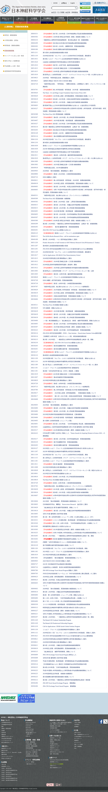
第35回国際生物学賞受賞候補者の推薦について (58, 677)
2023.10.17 (34, 255)
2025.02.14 (34, 127)
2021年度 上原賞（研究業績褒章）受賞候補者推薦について (67, 489)
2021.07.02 (34, 486)
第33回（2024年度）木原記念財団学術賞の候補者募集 (66, 186)
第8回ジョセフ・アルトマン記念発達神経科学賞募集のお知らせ (70, 233)
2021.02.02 (34, 539)
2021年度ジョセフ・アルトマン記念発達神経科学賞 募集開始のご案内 (66, 551)
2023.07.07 (34, 286)
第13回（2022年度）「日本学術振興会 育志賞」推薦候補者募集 (69, 424)
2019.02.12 (34, 680)
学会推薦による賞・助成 (12, 66)
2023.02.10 (34, 342)
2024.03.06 (34, 220)
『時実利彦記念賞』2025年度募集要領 (55, 168)
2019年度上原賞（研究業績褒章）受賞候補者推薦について (62, 648)
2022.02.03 (34, 445)
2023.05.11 (34, 305)
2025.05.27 (34, 108)
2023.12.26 (34, 242)
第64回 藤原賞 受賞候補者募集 (58, 377)
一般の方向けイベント (31, 764)
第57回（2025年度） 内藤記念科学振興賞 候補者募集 (65, 102)
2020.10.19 (34, 554)
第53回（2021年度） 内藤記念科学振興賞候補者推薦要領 (67, 510)
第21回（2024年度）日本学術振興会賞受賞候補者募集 (66, 217)
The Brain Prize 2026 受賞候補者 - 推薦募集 (56, 114)
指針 (2, 726)
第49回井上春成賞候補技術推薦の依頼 (55, 246)
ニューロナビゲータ (6, 740)
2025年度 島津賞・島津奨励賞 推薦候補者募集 (64, 120)
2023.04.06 (34, 320)
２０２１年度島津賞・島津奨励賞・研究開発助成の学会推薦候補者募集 (71, 520)
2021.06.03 (34, 504)
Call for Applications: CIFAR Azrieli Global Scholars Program (61, 626)
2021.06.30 (34, 489)
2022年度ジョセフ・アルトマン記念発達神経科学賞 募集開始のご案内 (66, 461)
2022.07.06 (34, 390)
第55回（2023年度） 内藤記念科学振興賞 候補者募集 (65, 314)
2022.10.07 (34, 377)
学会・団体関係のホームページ (81, 734)
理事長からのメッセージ (7, 736)
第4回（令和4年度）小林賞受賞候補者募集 (62, 383)
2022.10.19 (34, 374)
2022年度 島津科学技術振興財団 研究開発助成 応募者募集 (62, 414)
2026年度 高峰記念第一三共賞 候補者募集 (61, 68)
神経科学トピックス (6, 748)
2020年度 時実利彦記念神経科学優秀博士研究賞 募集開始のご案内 (64, 639)
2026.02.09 (34, 43)
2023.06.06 (34, 299)
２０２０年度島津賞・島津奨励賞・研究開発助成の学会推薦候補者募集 (66, 604)
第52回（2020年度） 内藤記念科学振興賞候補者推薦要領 (61, 592)
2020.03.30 (34, 604)
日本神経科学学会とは (6, 722)
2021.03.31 (34, 520)
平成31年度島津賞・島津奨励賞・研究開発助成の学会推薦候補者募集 (66, 661)
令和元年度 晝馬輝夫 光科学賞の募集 (55, 658)
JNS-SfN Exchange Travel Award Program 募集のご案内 (60, 570)
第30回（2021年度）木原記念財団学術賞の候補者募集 (66, 492)
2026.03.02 (34, 37)
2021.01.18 (34, 545)
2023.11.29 (34, 252)
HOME (55, 3)
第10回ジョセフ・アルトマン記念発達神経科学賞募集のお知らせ (64, 59)
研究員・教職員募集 (11, 35)
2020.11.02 (34, 551)
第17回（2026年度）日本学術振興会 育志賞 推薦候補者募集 (67, 34)
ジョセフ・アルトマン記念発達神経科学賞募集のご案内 (61, 629)
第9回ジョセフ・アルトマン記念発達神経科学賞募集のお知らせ (64, 146)
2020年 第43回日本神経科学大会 (9, 780)
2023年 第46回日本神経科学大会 (9, 774)
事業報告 (52, 741)
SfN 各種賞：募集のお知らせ (52, 308)
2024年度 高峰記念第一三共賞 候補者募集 (62, 261)
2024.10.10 (34, 158)
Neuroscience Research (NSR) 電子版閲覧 (59, 759)
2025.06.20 (34, 96)
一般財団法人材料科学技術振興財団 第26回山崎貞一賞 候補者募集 (66, 40)
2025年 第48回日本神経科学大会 (9, 770)
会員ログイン (53, 765)
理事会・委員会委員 (6, 728)
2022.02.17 (34, 439)
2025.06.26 (34, 93)
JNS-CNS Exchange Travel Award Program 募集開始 (59, 686)
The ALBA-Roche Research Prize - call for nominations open (61, 236)
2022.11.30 (34, 358)
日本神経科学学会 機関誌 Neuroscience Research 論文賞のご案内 (65, 504)
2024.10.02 (34, 164)
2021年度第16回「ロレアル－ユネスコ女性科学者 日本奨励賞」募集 (65, 548)
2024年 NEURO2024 (6, 772)
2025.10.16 (34, 65)
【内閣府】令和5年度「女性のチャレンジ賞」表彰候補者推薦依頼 (64, 336)
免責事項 (76, 740)
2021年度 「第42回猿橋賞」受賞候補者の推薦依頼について (62, 501)
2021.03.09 (34, 526)
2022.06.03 (34, 405)
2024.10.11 (34, 155)
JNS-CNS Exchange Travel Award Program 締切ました (59, 655)
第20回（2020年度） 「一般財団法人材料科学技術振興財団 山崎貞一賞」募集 (68, 617)
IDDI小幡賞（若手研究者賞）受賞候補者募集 (58, 280)
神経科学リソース (54, 747)
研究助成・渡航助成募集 (12, 45)
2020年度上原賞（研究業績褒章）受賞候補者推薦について (62, 577)
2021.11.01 (34, 461)
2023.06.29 (34, 289)
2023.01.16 (34, 355)
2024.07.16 (34, 177)
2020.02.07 (34, 617)
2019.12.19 (34, 626)
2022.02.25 (34, 433)
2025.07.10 (34, 84)
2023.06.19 (34, 293)
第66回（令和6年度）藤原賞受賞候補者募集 (62, 155)
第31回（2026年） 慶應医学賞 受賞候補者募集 (64, 46)
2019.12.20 (34, 620)
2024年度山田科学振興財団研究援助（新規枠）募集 (60, 264)
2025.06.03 (34, 105)
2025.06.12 (34, 102)
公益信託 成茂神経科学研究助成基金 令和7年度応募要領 (61, 152)
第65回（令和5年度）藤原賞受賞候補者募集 (62, 274)
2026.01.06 (34, 49)
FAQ (75, 748)
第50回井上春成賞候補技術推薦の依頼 (55, 142)
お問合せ (64, 3)
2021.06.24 (34, 492)
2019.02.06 (34, 683)
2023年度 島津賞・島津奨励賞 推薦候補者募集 (64, 311)
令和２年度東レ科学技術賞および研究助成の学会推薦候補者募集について (67, 614)
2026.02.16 (34, 40)
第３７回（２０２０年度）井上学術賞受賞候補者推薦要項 (62, 601)
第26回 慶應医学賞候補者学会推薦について (62, 539)
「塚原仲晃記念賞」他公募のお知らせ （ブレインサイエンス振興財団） (66, 387)
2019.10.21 (34, 636)
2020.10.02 (34, 558)
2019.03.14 (34, 664)
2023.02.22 (34, 330)
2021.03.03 (34, 529)
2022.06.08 (34, 399)
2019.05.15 (34, 651)
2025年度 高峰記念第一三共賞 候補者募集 (62, 164)
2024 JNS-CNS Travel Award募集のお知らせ (57, 230)
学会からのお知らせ (6, 758)
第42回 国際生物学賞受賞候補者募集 (60, 49)
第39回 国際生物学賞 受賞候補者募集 (61, 349)
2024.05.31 (34, 195)
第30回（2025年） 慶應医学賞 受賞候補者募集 (63, 133)
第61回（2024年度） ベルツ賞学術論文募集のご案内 (60, 239)
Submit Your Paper (30, 729)
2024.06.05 (34, 186)
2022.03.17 (34, 430)
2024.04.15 (34, 205)
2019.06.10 (34, 648)
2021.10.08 (34, 467)
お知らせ (28, 736)
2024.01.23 (34, 233)
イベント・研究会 (30, 762)
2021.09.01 (34, 473)
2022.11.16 (34, 361)
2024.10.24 (34, 152)
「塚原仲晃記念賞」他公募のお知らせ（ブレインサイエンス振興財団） (66, 195)
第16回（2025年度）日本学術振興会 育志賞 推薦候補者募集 (67, 123)
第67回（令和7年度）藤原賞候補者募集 (61, 65)
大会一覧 (3, 764)
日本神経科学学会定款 (6, 724)
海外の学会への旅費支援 (12, 61)
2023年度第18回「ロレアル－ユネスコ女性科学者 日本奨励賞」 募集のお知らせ (69, 358)
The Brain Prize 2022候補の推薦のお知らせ (56, 480)
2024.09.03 (34, 171)
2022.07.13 (34, 386)
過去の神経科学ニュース (56, 767)
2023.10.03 (34, 274)
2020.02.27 (34, 610)
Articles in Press (29, 724)
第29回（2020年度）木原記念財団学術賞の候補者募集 (60, 580)
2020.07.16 (34, 567)
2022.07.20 (34, 383)
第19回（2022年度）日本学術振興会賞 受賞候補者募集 (66, 439)
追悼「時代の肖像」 (54, 753)
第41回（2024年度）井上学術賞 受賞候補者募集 (64, 208)
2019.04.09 (34, 654)
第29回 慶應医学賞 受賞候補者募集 (61, 227)
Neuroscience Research (31, 722)
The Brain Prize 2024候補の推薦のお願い (56, 305)
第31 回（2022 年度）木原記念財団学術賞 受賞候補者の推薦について (72, 396)
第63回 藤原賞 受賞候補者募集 (58, 464)
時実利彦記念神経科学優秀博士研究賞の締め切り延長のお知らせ (64, 607)
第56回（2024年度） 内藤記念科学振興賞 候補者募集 (65, 205)
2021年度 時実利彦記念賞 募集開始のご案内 (57, 555)
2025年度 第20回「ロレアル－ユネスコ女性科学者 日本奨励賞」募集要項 (67, 139)
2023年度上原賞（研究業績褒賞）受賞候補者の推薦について (68, 293)
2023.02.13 (34, 339)
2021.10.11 (34, 464)
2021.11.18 (34, 454)
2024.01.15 (34, 236)
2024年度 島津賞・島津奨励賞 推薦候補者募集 (64, 211)
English (72, 3)
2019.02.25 (34, 667)
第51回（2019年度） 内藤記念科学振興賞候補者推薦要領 (61, 645)
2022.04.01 (34, 424)
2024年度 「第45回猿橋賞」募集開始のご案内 (58, 171)
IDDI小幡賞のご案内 (49, 177)
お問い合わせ (77, 732)
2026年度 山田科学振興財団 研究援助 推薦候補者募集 (65, 71)
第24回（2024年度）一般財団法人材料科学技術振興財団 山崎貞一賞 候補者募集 (70, 224)
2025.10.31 (34, 59)
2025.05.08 (34, 114)
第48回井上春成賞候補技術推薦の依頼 (55, 355)
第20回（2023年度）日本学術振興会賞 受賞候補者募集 (66, 330)
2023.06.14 (34, 296)
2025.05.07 (34, 117)
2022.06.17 (34, 393)
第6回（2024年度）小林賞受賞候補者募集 (62, 174)
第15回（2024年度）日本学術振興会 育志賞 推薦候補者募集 (68, 214)
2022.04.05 (34, 420)
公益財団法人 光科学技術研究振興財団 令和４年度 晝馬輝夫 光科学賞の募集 (68, 427)
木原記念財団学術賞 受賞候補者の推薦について (64, 296)
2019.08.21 (34, 639)
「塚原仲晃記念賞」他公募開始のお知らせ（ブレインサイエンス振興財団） (68, 486)
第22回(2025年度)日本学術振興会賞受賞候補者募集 (65, 130)
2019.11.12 (34, 632)
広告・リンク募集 (78, 744)
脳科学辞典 (4, 754)
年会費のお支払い (54, 743)
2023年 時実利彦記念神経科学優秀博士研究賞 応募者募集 (61, 361)
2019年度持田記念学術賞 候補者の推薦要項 (57, 673)
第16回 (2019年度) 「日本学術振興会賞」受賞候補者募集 (61, 667)
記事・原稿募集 (78, 746)
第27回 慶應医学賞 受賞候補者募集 (60, 442)
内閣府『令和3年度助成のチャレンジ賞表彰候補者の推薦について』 (65, 542)
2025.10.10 (34, 74)
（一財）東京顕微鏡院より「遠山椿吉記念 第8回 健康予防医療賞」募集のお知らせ (71, 320)
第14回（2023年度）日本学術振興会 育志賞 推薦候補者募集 (68, 324)
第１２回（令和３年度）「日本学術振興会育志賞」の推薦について (70, 523)
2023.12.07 (34, 245)
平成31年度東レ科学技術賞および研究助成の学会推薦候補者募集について (67, 670)
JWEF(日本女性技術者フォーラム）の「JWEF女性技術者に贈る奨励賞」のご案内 (70, 573)
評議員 (3, 730)
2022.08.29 (34, 380)
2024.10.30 (34, 145)
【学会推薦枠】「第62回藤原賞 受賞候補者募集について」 (63, 558)
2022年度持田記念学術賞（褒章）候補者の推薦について (66, 430)
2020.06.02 (34, 588)
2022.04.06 (34, 408)
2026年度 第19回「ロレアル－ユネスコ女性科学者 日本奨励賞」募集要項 (67, 56)
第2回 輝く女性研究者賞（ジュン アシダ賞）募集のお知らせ (63, 595)
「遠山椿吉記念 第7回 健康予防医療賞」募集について (60, 507)
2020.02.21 (34, 614)
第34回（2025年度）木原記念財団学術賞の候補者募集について (68, 99)
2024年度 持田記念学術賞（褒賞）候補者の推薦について (66, 220)
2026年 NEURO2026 (6, 768)
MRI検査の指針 (53, 728)
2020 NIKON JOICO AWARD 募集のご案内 (56, 561)
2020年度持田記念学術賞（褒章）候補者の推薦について (61, 611)
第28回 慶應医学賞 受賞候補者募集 (60, 346)
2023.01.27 (34, 352)
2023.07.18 (34, 283)
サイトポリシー (78, 738)
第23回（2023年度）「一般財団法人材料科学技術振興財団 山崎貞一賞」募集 (68, 339)
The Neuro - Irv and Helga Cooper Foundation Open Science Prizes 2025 (64, 93)
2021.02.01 (34, 542)
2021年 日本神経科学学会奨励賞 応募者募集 (57, 564)
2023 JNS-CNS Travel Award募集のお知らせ (62, 342)
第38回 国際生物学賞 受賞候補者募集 (61, 445)
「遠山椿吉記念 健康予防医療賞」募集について (59, 651)
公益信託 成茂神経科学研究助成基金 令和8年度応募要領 (61, 62)
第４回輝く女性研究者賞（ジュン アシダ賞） (58, 420)
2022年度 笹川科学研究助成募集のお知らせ (57, 473)
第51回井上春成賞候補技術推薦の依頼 (55, 52)
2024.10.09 (34, 161)
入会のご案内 (77, 722)
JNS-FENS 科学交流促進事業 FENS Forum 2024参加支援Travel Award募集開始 (68, 249)
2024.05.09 (34, 198)
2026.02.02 (34, 46)
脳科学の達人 (4, 750)
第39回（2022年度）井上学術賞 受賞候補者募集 (64, 411)
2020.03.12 (34, 607)
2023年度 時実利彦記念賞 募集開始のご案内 (57, 380)
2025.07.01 (34, 89)
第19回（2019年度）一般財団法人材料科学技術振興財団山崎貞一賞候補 (66, 680)
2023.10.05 (34, 271)
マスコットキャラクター (7, 756)
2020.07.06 (34, 570)
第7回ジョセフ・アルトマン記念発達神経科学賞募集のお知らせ (70, 352)
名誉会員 (3, 732)
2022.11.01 (34, 368)
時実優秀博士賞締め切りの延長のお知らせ (57, 526)
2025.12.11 (34, 52)
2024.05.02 (34, 201)
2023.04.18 (34, 308)
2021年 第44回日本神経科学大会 (9, 778)
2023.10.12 (34, 261)
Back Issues (28, 727)
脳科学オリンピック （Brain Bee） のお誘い (11, 752)
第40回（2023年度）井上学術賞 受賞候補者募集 (64, 317)
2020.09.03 (34, 561)
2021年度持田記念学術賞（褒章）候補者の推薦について (66, 529)
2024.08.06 (34, 174)
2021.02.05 (34, 536)
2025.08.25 (34, 77)
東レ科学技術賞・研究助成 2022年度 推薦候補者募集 (65, 390)
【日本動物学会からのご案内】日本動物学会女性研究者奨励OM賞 (65, 664)
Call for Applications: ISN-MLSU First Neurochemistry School (61, 255)
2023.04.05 (34, 323)
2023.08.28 (34, 277)
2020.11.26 (34, 548)
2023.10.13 (34, 258)
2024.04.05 (34, 211)
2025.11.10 (34, 55)
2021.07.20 (34, 483)
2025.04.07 (34, 120)
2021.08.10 (34, 476)
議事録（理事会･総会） (55, 740)
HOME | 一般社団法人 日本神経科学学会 (14, 717)
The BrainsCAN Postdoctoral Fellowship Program (58, 623)
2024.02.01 (34, 230)
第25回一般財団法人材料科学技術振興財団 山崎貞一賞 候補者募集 (66, 127)
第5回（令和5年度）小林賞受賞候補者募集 (62, 283)
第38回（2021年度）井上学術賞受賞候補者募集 (63, 476)
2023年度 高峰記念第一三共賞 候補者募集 (61, 374)
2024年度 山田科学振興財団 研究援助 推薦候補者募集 (66, 268)
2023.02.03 (34, 345)
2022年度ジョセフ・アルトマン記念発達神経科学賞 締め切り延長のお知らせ (68, 448)
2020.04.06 (34, 595)
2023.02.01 (34, 349)
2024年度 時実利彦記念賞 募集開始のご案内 (57, 258)
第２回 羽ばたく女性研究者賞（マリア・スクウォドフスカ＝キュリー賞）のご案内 (70, 364)
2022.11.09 (34, 364)
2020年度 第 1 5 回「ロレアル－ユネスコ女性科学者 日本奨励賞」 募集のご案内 (69, 633)
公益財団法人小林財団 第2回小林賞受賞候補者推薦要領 (61, 567)
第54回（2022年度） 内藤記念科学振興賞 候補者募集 (65, 408)
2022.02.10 (34, 442)
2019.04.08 (34, 658)
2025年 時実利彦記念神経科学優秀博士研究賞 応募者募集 (61, 149)
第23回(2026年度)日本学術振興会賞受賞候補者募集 (65, 43)
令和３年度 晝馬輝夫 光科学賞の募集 (55, 514)
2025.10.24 (34, 62)
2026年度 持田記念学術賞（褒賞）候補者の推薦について (66, 37)
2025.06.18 (34, 99)
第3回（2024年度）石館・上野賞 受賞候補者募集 (64, 202)
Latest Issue (28, 725)
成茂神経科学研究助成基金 (13, 71)
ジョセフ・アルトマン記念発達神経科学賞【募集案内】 (61, 368)
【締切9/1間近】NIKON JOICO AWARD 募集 (57, 81)
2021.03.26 (34, 523)
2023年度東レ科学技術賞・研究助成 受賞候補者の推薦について (69, 290)
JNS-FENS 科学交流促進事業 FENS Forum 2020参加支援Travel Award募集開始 (68, 636)
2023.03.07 (34, 327)
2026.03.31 (34, 33)
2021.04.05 (34, 514)
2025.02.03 (34, 130)
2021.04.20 (34, 507)
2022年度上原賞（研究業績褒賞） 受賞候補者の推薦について (69, 393)
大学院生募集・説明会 (11, 40)
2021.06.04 (34, 501)
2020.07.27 (34, 564)
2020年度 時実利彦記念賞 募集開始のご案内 (57, 642)
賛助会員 (3, 734)
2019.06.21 (34, 645)
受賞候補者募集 (29, 748)
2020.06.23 (34, 576)
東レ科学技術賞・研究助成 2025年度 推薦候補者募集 (66, 90)
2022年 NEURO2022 (6, 776)
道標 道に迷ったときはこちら (57, 751)
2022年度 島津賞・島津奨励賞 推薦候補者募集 (64, 417)
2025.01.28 (34, 133)
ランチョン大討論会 (54, 730)
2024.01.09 (34, 239)
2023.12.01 (34, 249)
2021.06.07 (34, 495)
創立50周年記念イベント (7, 742)
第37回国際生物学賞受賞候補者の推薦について (58, 545)
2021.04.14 (34, 510)
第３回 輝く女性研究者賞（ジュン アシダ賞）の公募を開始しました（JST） (68, 517)
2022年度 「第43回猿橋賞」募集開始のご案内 (58, 405)
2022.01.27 (34, 448)
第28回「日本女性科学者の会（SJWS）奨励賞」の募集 (61, 371)
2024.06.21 (34, 180)
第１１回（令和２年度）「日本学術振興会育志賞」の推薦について (65, 598)
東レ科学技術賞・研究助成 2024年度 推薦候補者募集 (66, 180)
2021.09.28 (34, 470)
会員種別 (76, 726)
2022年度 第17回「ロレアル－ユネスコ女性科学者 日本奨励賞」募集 (65, 454)
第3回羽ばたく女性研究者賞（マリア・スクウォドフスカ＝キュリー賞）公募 (68, 271)
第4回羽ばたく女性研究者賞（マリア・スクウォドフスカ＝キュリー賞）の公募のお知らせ (73, 158)
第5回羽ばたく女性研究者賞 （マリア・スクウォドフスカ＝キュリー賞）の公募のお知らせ (73, 74)
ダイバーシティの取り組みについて (58, 732)
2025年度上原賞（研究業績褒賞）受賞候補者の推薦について (68, 96)
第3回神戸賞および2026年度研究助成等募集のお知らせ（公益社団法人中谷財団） (70, 105)
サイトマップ (77, 742)
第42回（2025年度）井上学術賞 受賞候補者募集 (64, 117)
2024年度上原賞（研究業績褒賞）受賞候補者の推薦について (68, 183)
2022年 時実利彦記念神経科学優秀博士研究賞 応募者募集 (61, 451)
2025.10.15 (34, 68)
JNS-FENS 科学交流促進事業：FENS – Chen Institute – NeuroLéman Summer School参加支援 (72, 333)
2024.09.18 (34, 167)
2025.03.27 (34, 123)
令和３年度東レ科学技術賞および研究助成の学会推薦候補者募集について (72, 532)
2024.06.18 (34, 183)
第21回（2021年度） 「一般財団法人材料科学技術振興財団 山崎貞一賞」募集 (68, 536)
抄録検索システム (5, 766)
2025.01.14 (34, 136)
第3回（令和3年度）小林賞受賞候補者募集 (62, 483)
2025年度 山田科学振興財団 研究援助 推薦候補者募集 (66, 161)
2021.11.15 (34, 458)
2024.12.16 (34, 139)
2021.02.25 (34, 532)
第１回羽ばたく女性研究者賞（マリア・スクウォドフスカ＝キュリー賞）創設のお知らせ (72, 470)
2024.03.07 (34, 217)
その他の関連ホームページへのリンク (83, 736)
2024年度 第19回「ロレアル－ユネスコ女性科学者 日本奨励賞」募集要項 (67, 252)
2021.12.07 (34, 451)
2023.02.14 (34, 333)
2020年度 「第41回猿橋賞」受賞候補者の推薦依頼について (62, 588)
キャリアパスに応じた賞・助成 (14, 56)
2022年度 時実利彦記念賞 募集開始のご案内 (57, 467)
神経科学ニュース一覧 (55, 738)
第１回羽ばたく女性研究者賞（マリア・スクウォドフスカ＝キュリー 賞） (67, 458)
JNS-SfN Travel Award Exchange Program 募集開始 (59, 683)
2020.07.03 (34, 573)
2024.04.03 (34, 214)
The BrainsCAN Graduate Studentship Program (57, 620)
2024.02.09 (34, 223)
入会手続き (77, 724)
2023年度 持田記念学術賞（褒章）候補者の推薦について (67, 327)
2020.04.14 (34, 592)
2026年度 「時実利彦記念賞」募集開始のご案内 (58, 78)
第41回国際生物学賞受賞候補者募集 (60, 136)
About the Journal (29, 730)
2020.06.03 (34, 583)
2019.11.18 (34, 629)
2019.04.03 (34, 661)
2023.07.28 (34, 280)
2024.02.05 (34, 227)
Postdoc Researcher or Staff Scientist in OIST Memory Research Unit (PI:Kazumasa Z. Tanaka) (71, 242)
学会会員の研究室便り (6, 738)
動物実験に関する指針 (55, 726)
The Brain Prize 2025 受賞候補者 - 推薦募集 (56, 198)
